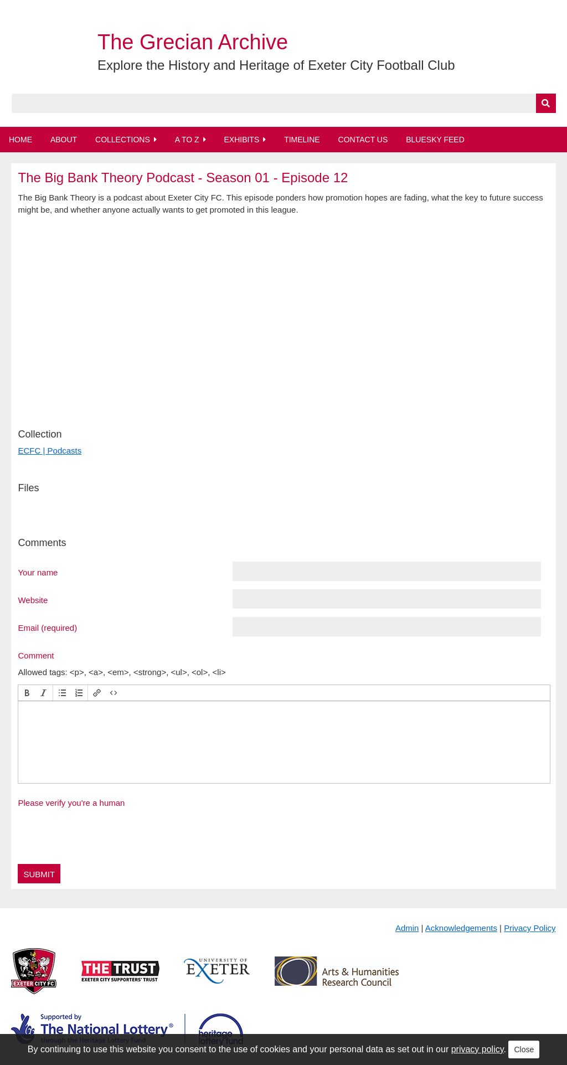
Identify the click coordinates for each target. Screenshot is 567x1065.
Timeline (302, 139)
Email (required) (47, 627)
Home (20, 139)
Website (33, 599)
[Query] (284, 103)
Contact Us (363, 139)
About (63, 139)
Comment (36, 655)
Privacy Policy (529, 928)
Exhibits (241, 139)
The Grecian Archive (192, 42)
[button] (27, 692)
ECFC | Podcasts (49, 450)
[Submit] (546, 103)
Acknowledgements (461, 928)
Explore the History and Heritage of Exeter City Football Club (276, 65)
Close (524, 1049)
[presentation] (27, 693)
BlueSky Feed (435, 139)
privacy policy (477, 1049)
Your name (38, 572)
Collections (122, 139)
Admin (407, 928)
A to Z (187, 139)
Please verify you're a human (71, 802)
